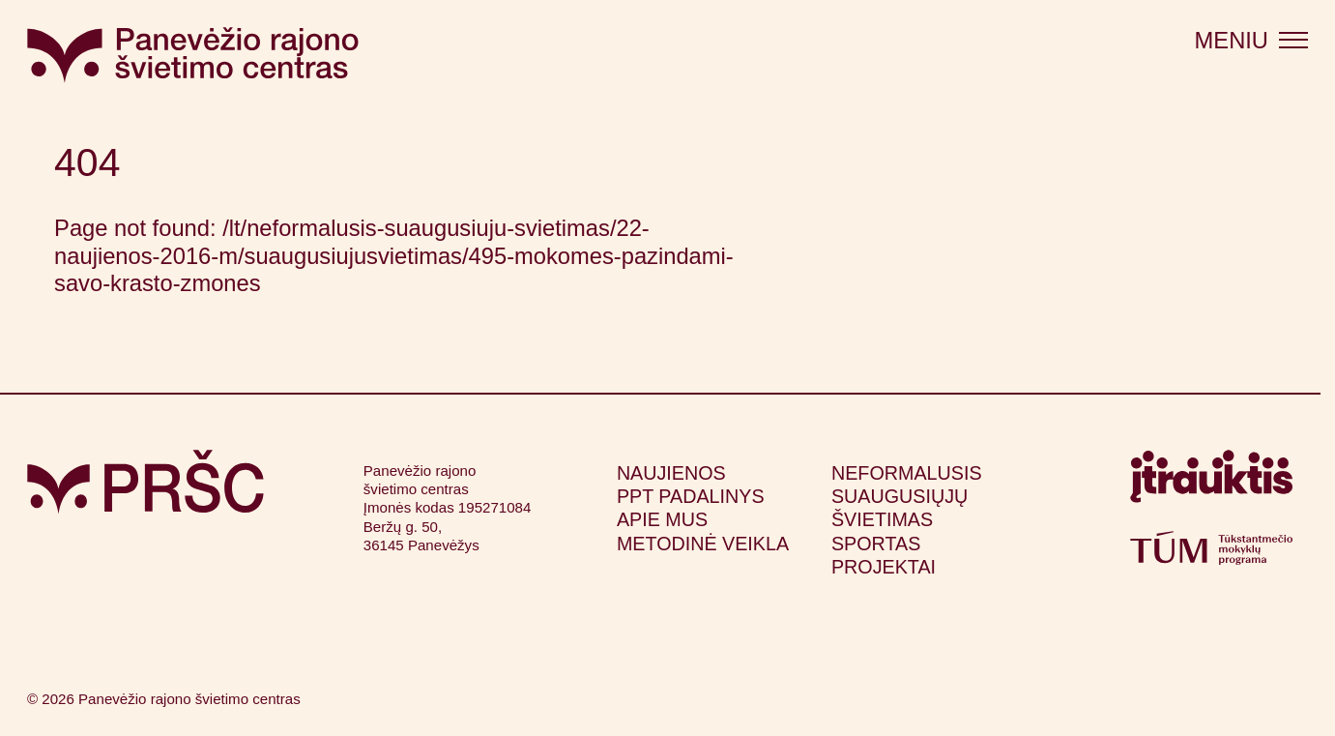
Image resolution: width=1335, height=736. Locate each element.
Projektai (883, 566)
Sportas (875, 543)
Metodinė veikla (703, 543)
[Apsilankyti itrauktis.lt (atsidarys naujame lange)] (1211, 483)
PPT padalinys (691, 496)
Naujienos (671, 473)
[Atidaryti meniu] (1251, 41)
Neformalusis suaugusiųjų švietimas (906, 496)
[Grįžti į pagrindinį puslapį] (145, 482)
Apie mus (662, 519)
